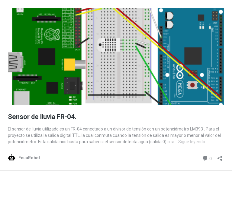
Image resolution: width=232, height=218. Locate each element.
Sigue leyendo (191, 141)
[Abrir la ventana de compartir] (220, 156)
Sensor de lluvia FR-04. (42, 117)
